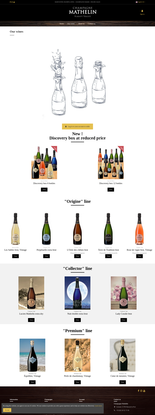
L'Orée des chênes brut (77, 250)
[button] (81, 23)
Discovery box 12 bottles (109, 180)
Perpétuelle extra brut (46, 250)
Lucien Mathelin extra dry (31, 313)
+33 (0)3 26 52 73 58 (122, 410)
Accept (7, 410)
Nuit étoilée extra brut (77, 313)
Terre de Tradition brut (108, 250)
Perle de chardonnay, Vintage (77, 376)
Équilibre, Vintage (32, 376)
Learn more (98, 406)
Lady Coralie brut (124, 313)
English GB (140, 2)
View (45, 186)
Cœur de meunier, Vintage (123, 376)
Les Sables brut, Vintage (15, 250)
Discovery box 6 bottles (45, 180)
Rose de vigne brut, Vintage (139, 250)
